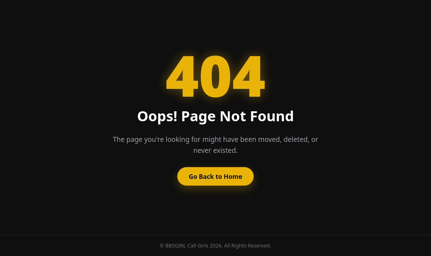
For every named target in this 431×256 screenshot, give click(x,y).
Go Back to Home (215, 176)
